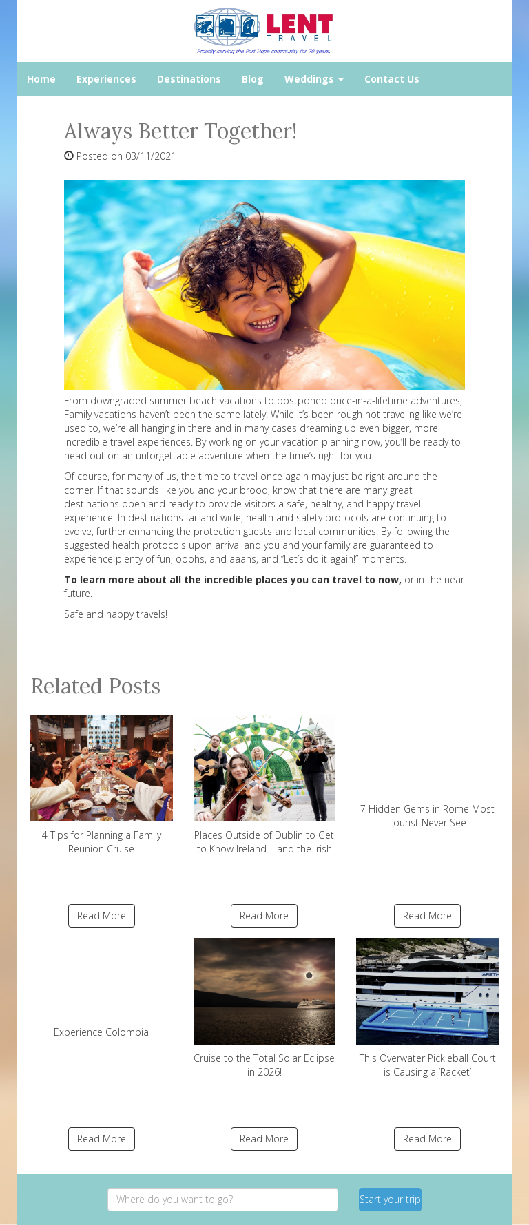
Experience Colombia (101, 988)
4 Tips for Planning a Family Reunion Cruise (101, 785)
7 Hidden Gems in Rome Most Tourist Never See (427, 771)
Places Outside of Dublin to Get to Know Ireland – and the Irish (265, 785)
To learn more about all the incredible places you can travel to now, (233, 579)
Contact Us (391, 78)
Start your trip (390, 1199)
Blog (253, 78)
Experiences (106, 78)
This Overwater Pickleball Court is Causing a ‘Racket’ (427, 1008)
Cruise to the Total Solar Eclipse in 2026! (265, 1008)
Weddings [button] (314, 78)
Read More (101, 915)
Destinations (189, 78)
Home (41, 78)
